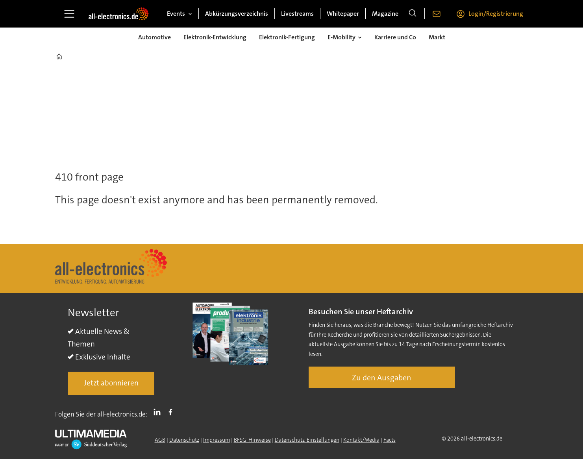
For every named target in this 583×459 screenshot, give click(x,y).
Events (176, 13)
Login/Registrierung (495, 13)
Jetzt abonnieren (111, 383)
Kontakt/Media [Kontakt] (361, 439)
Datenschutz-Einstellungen (307, 439)
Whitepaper (343, 13)
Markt (437, 37)
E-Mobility (341, 37)
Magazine (385, 13)
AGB (160, 439)
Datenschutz (184, 439)
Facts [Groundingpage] (389, 439)
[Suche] (412, 14)
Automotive (154, 37)
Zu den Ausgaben (381, 377)
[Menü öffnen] (69, 13)
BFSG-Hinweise (252, 439)
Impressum (216, 439)
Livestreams (297, 13)
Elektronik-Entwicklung (214, 37)
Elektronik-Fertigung (287, 37)
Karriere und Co (395, 37)
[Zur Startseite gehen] (118, 13)
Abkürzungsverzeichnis (236, 13)
